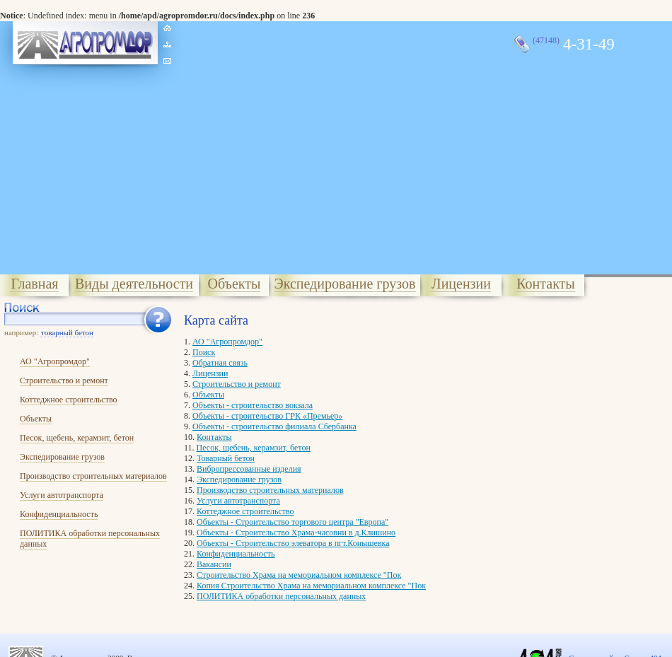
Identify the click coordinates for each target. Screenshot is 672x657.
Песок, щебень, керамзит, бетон (77, 438)
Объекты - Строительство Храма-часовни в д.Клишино (296, 532)
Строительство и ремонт (64, 380)
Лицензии (461, 283)
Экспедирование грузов (345, 283)
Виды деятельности (134, 283)
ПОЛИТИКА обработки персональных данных (281, 596)
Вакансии (214, 564)
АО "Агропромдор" (55, 361)
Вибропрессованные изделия (249, 469)
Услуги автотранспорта (61, 495)
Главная (34, 283)
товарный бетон (67, 332)
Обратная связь (220, 363)
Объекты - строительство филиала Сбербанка (274, 426)
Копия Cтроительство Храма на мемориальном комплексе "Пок (311, 586)
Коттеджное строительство (68, 400)
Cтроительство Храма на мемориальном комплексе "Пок (299, 575)
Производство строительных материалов (93, 476)
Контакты (545, 283)
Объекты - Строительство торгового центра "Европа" (292, 522)
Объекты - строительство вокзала (252, 405)
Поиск (203, 352)
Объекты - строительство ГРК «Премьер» (267, 416)
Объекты (234, 283)
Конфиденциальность (59, 514)
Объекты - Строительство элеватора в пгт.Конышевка (293, 543)
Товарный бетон (226, 458)
